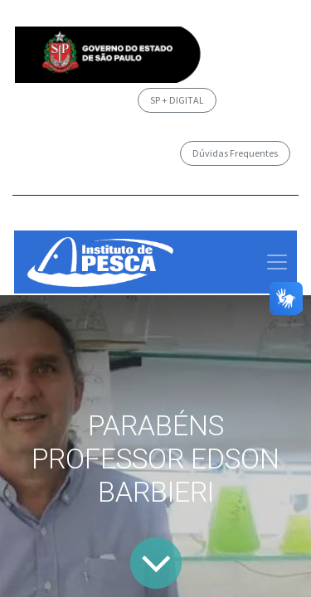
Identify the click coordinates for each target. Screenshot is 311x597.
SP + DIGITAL (177, 100)
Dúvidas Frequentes (235, 153)
